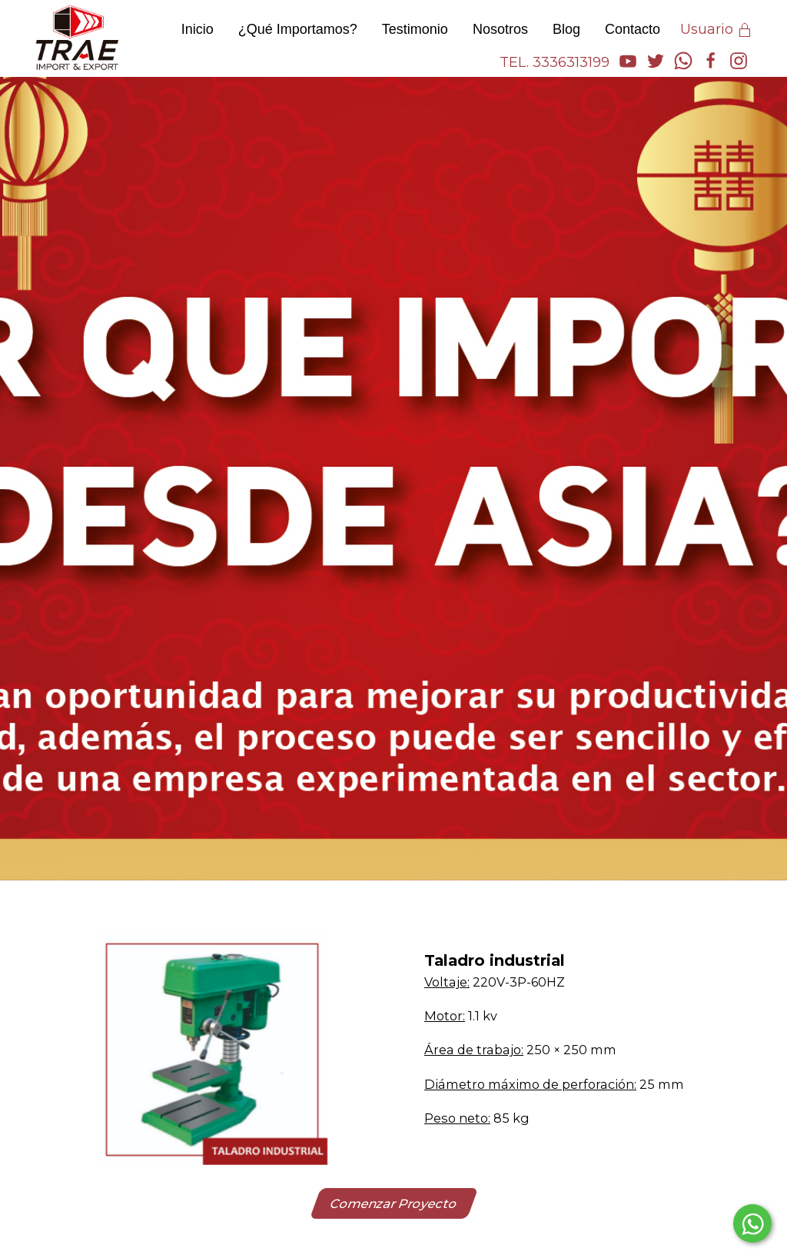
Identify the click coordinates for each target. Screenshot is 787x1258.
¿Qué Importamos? (297, 29)
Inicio (197, 29)
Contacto (632, 29)
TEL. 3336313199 (554, 62)
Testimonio (415, 29)
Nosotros (500, 29)
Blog (566, 29)
